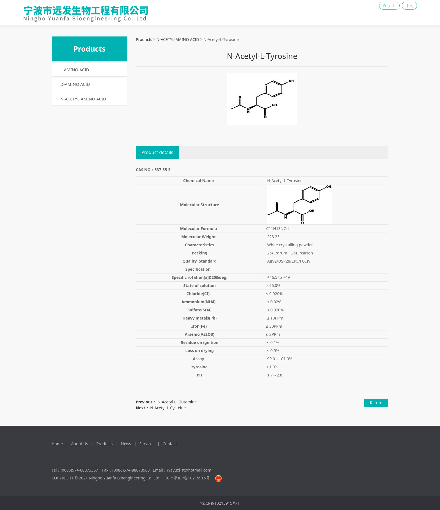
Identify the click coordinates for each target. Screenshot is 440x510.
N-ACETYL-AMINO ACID (83, 99)
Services (146, 443)
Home (57, 443)
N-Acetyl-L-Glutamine (176, 402)
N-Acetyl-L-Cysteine (168, 407)
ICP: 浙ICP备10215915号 (188, 478)
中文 (409, 5)
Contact (170, 443)
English (389, 5)
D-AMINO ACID (75, 84)
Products (144, 39)
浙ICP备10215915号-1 (220, 503)
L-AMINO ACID (74, 69)
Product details (157, 152)
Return (376, 402)
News (126, 443)
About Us (79, 443)
